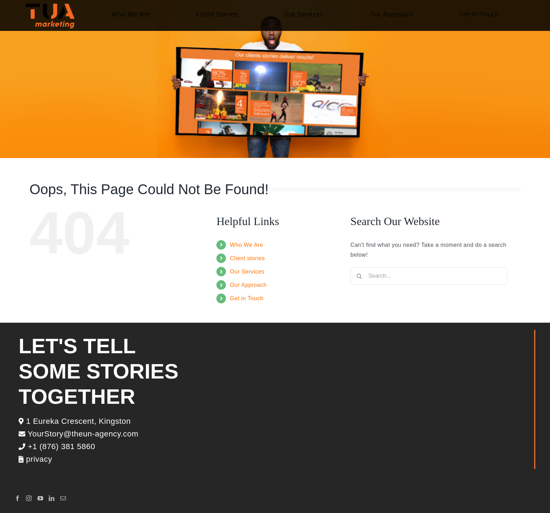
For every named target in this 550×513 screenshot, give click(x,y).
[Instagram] (29, 498)
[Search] (359, 276)
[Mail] (63, 498)
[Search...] (428, 276)
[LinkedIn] (52, 498)
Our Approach (248, 285)
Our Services (247, 272)
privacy (35, 459)
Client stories (247, 258)
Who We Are (246, 245)
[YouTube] (40, 498)
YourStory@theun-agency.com (79, 433)
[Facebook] (18, 498)
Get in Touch (247, 298)
